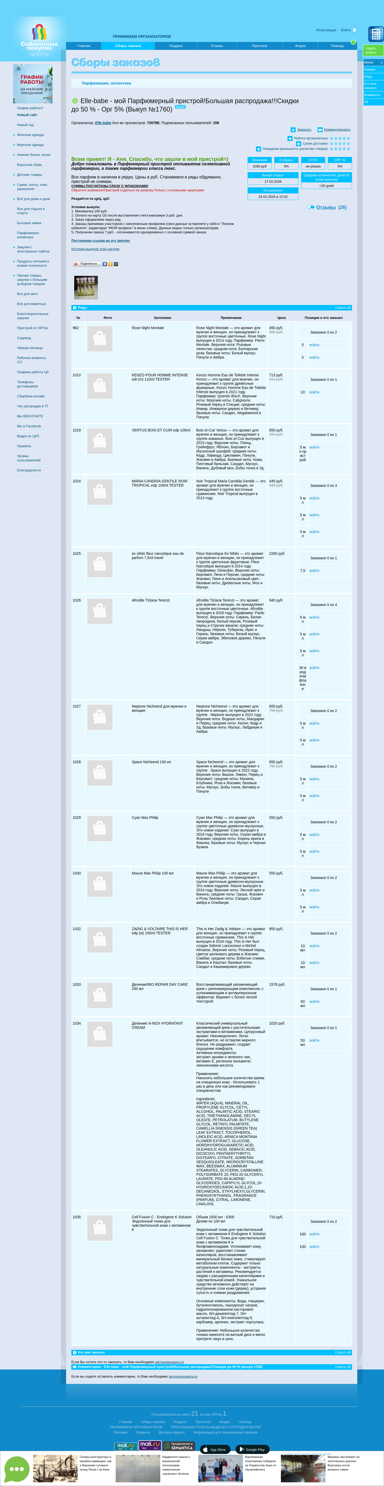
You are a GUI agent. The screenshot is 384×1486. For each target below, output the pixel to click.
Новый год (25, 125)
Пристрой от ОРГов (32, 328)
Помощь (343, 45)
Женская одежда (30, 135)
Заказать (304, 129)
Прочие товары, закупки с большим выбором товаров (32, 279)
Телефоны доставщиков (27, 384)
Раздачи (176, 46)
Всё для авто (27, 294)
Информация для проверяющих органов (225, 1432)
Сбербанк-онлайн (31, 396)
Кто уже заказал (370, 86)
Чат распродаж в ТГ (33, 406)
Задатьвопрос (370, 50)
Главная (83, 46)
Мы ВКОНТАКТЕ (30, 416)
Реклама (120, 1432)
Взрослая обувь (29, 165)
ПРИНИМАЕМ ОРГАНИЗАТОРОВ (142, 36)
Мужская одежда (30, 145)
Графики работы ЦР (33, 372)
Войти (346, 30)
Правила (24, 446)
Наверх (370, 69)
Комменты (372, 95)
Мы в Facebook (29, 426)
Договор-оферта (172, 1432)
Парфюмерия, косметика (28, 235)
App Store (218, 1450)
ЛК (366, 102)
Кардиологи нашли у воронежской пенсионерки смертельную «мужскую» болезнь (176, 1465)
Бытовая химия (29, 223)
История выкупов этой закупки (95, 249)
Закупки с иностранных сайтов (33, 249)
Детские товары (29, 175)
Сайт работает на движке (318, 1454)
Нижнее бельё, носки (33, 155)
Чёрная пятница (29, 348)
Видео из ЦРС (28, 436)
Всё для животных (31, 304)
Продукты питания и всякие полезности (33, 263)
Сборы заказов (128, 47)
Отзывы (217, 46)
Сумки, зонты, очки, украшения (32, 187)
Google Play (255, 1450)
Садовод (24, 338)
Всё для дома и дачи (33, 199)
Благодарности (29, 470)
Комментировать (337, 129)
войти (314, 345)
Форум (300, 46)
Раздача (180, 1422)
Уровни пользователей (29, 458)
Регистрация (326, 30)
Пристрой (259, 46)
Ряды (368, 76)
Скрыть (341, 307)
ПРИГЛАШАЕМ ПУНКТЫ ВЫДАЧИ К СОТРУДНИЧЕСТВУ (216, 1427)
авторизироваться (169, 1362)
